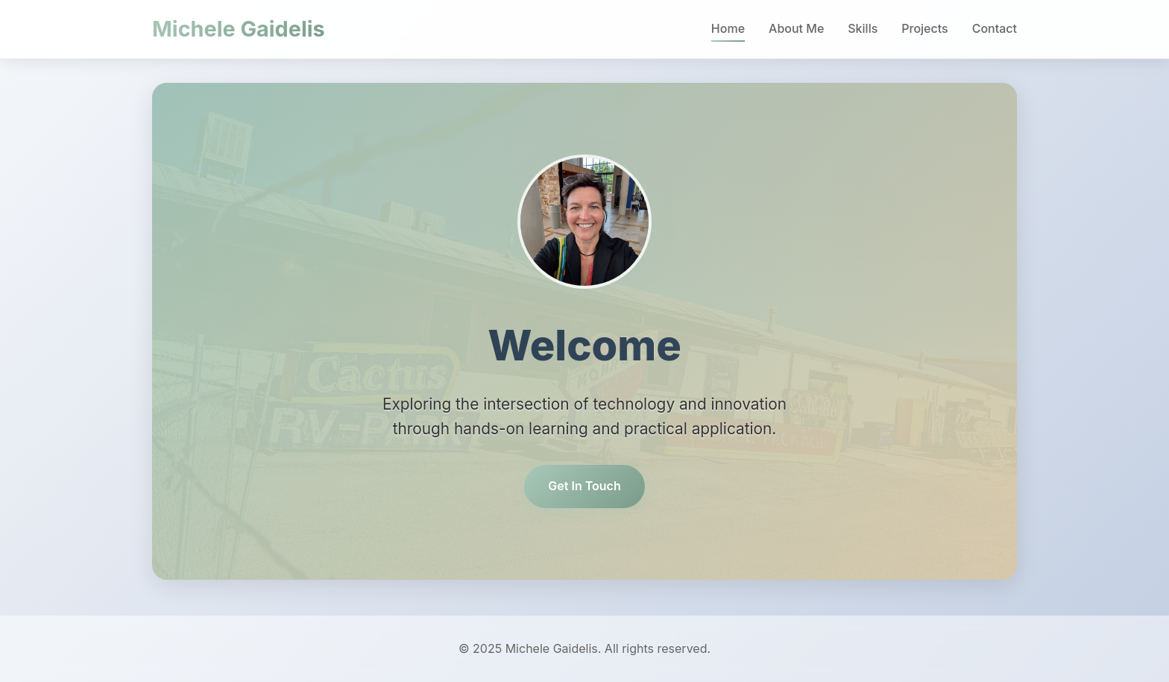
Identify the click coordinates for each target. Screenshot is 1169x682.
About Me (796, 28)
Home (728, 28)
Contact (994, 28)
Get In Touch (584, 485)
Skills (862, 28)
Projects (924, 28)
